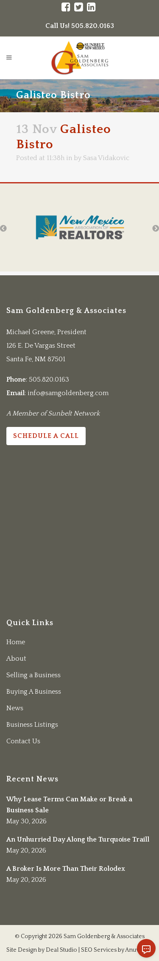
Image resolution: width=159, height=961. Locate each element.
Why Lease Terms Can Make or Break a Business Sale (69, 804)
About (16, 658)
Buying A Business (33, 691)
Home (15, 642)
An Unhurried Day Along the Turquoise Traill (77, 839)
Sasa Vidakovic (106, 158)
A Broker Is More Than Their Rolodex (65, 868)
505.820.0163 (49, 379)
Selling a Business (33, 675)
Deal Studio (61, 950)
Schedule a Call (46, 436)
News (14, 708)
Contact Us (23, 741)
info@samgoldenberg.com (68, 393)
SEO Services (99, 950)
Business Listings (32, 724)
